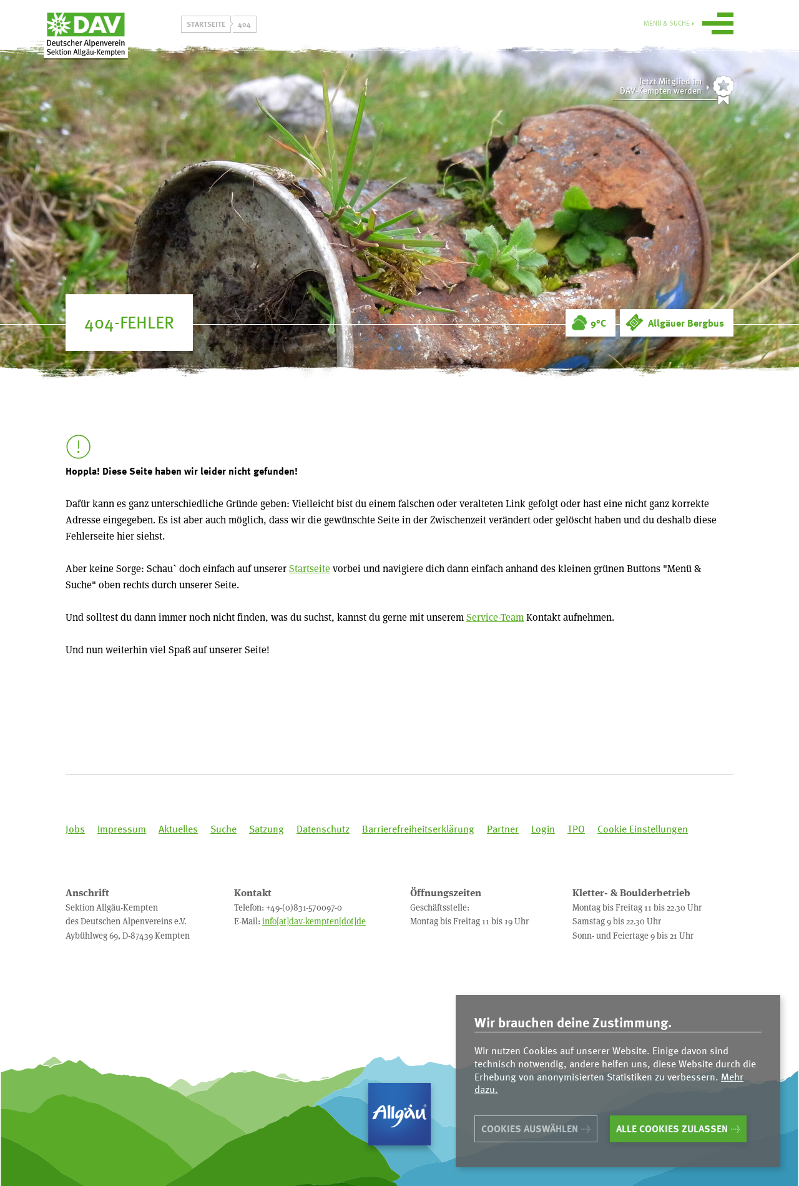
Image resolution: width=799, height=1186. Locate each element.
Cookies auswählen (529, 1128)
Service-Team (495, 616)
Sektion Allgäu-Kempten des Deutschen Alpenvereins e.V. (119, 43)
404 (244, 23)
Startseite (206, 23)
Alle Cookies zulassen (672, 1128)
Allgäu (399, 1114)
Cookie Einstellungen (642, 829)
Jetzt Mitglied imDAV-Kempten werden (661, 86)
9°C (598, 323)
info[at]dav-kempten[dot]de (314, 921)
